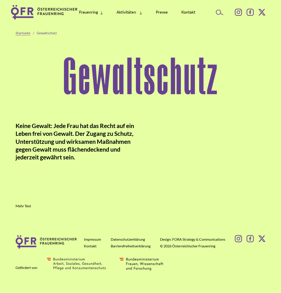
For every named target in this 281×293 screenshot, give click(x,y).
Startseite (23, 33)
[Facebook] (250, 12)
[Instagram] (238, 12)
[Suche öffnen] (220, 12)
